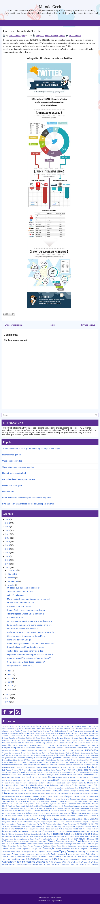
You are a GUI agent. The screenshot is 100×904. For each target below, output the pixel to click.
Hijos (16, 785)
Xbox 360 (59, 865)
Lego (33, 801)
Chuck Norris (71, 743)
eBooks (10, 762)
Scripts (59, 839)
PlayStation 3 (81, 827)
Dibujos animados (36, 757)
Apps (39, 733)
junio (10, 674)
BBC (96, 736)
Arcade (53, 733)
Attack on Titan (20, 736)
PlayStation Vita (8, 829)
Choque (55, 743)
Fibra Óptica (50, 770)
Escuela (95, 765)
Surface (95, 846)
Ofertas (80, 819)
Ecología (22, 762)
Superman (87, 846)
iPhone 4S (78, 793)
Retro (51, 836)
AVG (59, 736)
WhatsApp (40, 862)
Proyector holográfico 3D (39, 831)
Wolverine (21, 865)
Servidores (15, 841)
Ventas (84, 857)
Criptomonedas (37, 750)
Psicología (59, 831)
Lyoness (53, 804)
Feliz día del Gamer (15, 595)
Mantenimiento (26, 806)
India (31, 791)
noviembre (12, 574)
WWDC (41, 865)
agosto (11, 585)
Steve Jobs (86, 844)
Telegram (83, 849)
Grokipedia (64, 780)
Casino (86, 741)
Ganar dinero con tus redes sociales (18, 467)
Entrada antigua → (89, 325)
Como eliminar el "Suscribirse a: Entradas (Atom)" (29, 658)
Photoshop (11, 826)
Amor (30, 731)
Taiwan (12, 849)
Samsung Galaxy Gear (30, 839)
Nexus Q (94, 816)
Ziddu (89, 865)
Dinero (59, 757)
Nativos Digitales (23, 816)
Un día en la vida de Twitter (22, 31)
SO (92, 841)
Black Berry (51, 738)
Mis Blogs (71, 811)
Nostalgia (25, 819)
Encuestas (61, 765)
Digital (48, 758)
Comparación (93, 745)
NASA (14, 816)
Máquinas (44, 806)
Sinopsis (44, 841)
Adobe (21, 729)
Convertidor (82, 748)
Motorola (20, 813)
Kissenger (56, 799)
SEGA (76, 839)
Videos (55, 859)
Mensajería (84, 808)
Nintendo (6, 819)
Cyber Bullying (26, 753)
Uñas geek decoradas (12, 461)
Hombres (62, 785)
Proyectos (51, 831)
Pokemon (19, 829)
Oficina (86, 819)
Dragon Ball (55, 760)
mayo (10, 678)
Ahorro (67, 729)
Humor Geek (38, 787)
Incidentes (23, 791)
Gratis (56, 780)
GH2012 (35, 777)
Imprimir (15, 791)
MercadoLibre (7, 811)
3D (62, 726)
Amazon (24, 731)
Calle (18, 741)
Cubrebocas (72, 750)
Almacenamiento (8, 731)
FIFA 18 (77, 770)
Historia (22, 785)
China (38, 743)
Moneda (95, 811)
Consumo (60, 748)
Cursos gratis (14, 753)
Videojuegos (32, 859)
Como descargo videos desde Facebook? (26, 662)
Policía (26, 829)
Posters (61, 829)
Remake (5, 837)
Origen (43, 822)
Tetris (18, 852)
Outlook (61, 822)
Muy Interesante (84, 813)
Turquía (82, 854)
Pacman (68, 822)
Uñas (28, 856)
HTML (95, 785)
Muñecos (67, 813)
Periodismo (58, 824)
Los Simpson (17, 804)
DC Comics (76, 753)
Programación (8, 831)
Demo (14, 755)
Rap (3, 834)
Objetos (75, 819)
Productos (87, 829)
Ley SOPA (45, 801)
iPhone (61, 793)
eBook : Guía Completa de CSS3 (21, 602)
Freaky (95, 772)
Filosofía (92, 770)
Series (9, 841)
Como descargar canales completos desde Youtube (30, 643)
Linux (90, 801)
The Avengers (25, 852)
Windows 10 (75, 862)
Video (95, 856)
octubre (11, 578)
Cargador (74, 741)
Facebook (92, 767)
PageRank (86, 822)
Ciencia (88, 743)
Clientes (16, 745)
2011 (7, 698)
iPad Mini (54, 794)
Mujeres (54, 813)
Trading (22, 854)
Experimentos (54, 767)
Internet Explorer (17, 794)
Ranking (94, 831)
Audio (29, 736)
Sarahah (53, 839)
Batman (90, 736)
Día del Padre (16, 758)
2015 (7, 560)
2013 (7, 567)
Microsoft (45, 811)
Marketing (78, 806)
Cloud (21, 745)
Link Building (66, 801)
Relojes (95, 834)
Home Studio (8, 491)
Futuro (30, 775)
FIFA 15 (71, 770)
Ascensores (93, 733)
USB (49, 857)
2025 (7, 523)
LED (29, 801)
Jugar (8, 799)
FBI (20, 770)
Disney (5, 760)
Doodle (48, 760)
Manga (18, 806)
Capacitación (41, 741)
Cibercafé (81, 743)
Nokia (18, 819)
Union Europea (20, 857)
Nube (70, 819)
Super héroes (51, 846)
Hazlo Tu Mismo (85, 783)
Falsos (8, 770)
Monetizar (6, 813)
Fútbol (24, 775)
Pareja (23, 824)
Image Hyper (74, 788)
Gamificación (77, 775)
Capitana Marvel (52, 741)
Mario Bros (53, 806)
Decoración (85, 753)
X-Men (47, 865)
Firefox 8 (33, 772)
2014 (7, 564)
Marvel (85, 806)
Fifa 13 (65, 770)
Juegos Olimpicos (80, 796)
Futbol (18, 775)
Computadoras (18, 747)
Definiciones (6, 755)
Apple (34, 733)
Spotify (63, 844)
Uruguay (44, 857)
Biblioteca (21, 738)
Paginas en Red (57, 901)
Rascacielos (19, 834)
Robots (68, 836)
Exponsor (63, 767)
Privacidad (77, 829)
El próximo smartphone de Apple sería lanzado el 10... (31, 654)
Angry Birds (54, 731)
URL (39, 857)
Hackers (41, 783)
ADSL (34, 729)
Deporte (20, 755)
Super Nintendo (63, 846)
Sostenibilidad (37, 844)
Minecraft (62, 811)
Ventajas (77, 856)
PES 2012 (83, 824)
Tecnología (48, 848)
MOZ (31, 813)
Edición (39, 762)
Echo (16, 762)
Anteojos (87, 731)
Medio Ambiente (37, 808)
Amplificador (37, 731)
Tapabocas (26, 849)
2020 (7, 541)
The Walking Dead (38, 852)
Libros (54, 801)
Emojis (31, 765)
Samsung (18, 839)
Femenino (25, 770)
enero (10, 689)
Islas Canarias (46, 797)
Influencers (46, 791)
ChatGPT (26, 743)
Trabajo (15, 854)
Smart (72, 841)
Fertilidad (32, 770)
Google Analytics (70, 777)
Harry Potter (71, 783)
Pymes (88, 831)
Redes (71, 834)
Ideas (50, 788)
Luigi (48, 804)
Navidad (55, 815)
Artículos (79, 733)
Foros (55, 772)
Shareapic (33, 841)
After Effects (46, 729)
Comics (65, 745)
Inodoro (66, 791)
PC (44, 824)
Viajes (89, 857)
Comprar (6, 747)
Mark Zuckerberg (66, 806)
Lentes (38, 801)
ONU (13, 822)
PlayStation (70, 826)
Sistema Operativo (56, 841)
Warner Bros (86, 859)
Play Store (61, 827)
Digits (53, 758)
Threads (49, 852)
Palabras (5, 824)
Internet (6, 793)
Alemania (85, 729)
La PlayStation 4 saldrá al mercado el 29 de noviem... (30, 621)
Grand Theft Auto (46, 780)
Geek (28, 777)
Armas (68, 733)
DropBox (80, 760)
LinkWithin (83, 801)
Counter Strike (26, 750)
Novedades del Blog (58, 819)
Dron (74, 760)
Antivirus (94, 731)
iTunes (55, 797)
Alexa (92, 729)
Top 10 (85, 852)
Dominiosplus (40, 760)
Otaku (55, 822)
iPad (48, 793)
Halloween (50, 783)
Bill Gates (36, 738)
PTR (65, 831)
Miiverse (54, 811)
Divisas (20, 760)
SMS (88, 841)
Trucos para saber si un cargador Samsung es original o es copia (31, 448)
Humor (27, 787)
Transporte (61, 854)
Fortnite (60, 772)
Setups (22, 841)
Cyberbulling (36, 753)
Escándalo (87, 765)
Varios (63, 856)
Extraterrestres (81, 767)
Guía (17, 783)
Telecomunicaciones (62, 849)
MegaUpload (58, 808)
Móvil (26, 813)
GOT (24, 780)
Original (49, 822)
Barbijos (77, 736)
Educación (60, 762)
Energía (69, 765)
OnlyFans (6, 822)
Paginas (94, 822)
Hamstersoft (60, 783)
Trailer (54, 854)
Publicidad (71, 831)
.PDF (4, 726)
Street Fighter (17, 846)
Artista (86, 733)
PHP (18, 826)
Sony (29, 844)
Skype (67, 841)
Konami (64, 799)
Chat (19, 743)
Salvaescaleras (7, 839)
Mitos (78, 811)
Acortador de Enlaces (90, 726)
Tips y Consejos (68, 851)
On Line (94, 819)
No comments (75, 36)
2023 (7, 530)
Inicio (52, 325)
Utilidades (55, 856)
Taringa (34, 849)
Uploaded (33, 857)
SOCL (9, 844)
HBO (96, 783)
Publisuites (80, 831)
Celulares (6, 743)
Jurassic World (36, 799)
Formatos (49, 772)
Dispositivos (12, 760)
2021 (7, 538)
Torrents (92, 852)
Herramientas (7, 785)
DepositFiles (28, 755)
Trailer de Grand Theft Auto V (20, 591)
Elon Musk (22, 765)
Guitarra (23, 783)
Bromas (75, 738)
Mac (58, 804)
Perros (65, 824)
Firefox (18, 772)
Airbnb (72, 729)
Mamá (4, 806)
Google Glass (92, 777)
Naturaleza (34, 816)
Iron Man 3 (36, 796)
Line (59, 801)
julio (9, 671)
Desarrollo (51, 755)
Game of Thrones (58, 775)
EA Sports (94, 760)
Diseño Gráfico (84, 758)
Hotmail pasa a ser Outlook (14, 473)
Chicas (32, 743)
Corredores (15, 750)
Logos (95, 801)
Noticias (42, 818)
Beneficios (13, 738)
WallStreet (77, 859)
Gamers (68, 775)
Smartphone (81, 841)
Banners (64, 736)
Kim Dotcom (47, 799)
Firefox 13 (25, 772)
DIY (25, 760)
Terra (13, 852)
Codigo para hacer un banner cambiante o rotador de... (31, 632)
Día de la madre (89, 755)
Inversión (36, 793)
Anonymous (78, 731)
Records (50, 834)
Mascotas (5, 809)
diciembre (12, 570)
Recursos (58, 833)
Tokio (79, 852)
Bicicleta (29, 738)
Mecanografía (24, 809)
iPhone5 (94, 793)
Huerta (11, 788)
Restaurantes (38, 837)
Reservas (18, 837)
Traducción (30, 854)
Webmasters (8, 862)
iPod (17, 796)
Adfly (16, 729)
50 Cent (67, 726)
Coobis (90, 748)
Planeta (39, 826)
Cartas (80, 741)
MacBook (64, 804)
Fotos (79, 772)
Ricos (56, 837)
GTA (82, 780)
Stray (10, 846)
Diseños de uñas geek (12, 485)
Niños (13, 819)
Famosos (15, 770)
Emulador (53, 765)
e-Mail (86, 760)
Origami (37, 822)
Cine (10, 745)
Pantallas (12, 824)
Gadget (36, 775)
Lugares (43, 804)
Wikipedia (57, 862)
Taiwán (18, 849)
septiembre (13, 581)
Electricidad (93, 762)
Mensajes (94, 808)
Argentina (61, 733)
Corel (96, 748)
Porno (35, 829)
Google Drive (81, 777)
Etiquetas (39, 767)
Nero (68, 816)
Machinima (72, 804)
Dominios (31, 760)
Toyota (8, 854)
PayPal (39, 824)
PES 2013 (91, 824)
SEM (96, 839)
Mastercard (14, 809)
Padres (79, 822)
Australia (35, 736)
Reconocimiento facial (38, 834)
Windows (66, 862)
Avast (55, 736)
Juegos (68, 796)
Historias (30, 785)
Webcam (95, 859)
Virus (66, 859)
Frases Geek (87, 772)
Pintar (23, 827)
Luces (37, 804)
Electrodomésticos (10, 765)
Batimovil (83, 736)
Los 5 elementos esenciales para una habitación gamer (26, 498)
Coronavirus (6, 750)
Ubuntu (11, 857)
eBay (4, 762)
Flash (39, 772)
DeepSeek (94, 753)
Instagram (74, 791)
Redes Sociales (51, 36)
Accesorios (76, 726)
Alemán (79, 729)
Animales (62, 731)
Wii (52, 862)
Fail (3, 770)
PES (78, 824)
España (12, 767)
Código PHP (42, 745)
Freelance (6, 775)
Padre (75, 822)
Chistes (49, 743)
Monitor (14, 813)
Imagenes (84, 787)
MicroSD (37, 811)
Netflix (80, 815)
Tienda (56, 852)
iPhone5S (5, 797)
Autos (49, 736)
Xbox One (74, 865)
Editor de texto (49, 762)
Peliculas (50, 824)
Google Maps (7, 780)
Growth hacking (74, 780)
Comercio (58, 745)
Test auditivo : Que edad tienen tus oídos (25, 651)
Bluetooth (67, 738)
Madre (79, 804)
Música (74, 813)
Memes (67, 808)
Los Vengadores (28, 804)
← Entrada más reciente (12, 325)
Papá (19, 824)
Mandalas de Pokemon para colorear (18, 479)
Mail (89, 804)
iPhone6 (12, 797)
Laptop (91, 799)
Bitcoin (44, 738)
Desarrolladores (40, 755)
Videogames (19, 859)
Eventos (46, 767)
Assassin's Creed (8, 736)
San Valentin (44, 839)
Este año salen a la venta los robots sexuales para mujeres (28, 504)
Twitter (62, 36)
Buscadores (84, 738)
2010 (7, 702)
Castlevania (93, 741)
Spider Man (48, 844)
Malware (94, 804)
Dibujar (25, 758)
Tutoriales (90, 854)
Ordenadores (28, 822)
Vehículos (70, 857)
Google (52, 777)
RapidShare (10, 834)
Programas (20, 831)
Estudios (31, 767)
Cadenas (94, 738)
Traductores (40, 854)
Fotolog (73, 772)
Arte (74, 733)
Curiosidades (91, 750)
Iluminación (64, 788)
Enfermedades (78, 765)
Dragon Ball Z (66, 760)
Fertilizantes (41, 770)
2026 (7, 519)
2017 (7, 553)
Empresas (45, 765)
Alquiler (18, 731)
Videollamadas (45, 859)
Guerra (11, 783)
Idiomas (56, 788)
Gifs (41, 777)
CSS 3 (49, 750)
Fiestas (58, 770)
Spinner (56, 844)
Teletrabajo (93, 849)
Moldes (83, 811)
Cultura (80, 750)
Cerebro (14, 743)
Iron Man (27, 796)
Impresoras (6, 791)
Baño (71, 736)
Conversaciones (70, 748)
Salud (95, 836)
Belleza (5, 738)
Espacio (5, 767)
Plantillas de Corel (50, 827)
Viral (61, 859)
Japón (61, 796)
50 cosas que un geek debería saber (23, 588)
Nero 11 (74, 816)
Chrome (62, 743)
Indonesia (37, 791)
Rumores (88, 836)
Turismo (76, 854)
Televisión (6, 852)
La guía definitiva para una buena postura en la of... (29, 625)
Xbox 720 (66, 865)
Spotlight (69, 844)
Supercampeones (76, 846)
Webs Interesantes (24, 861)
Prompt (27, 831)
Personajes (72, 824)
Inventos (27, 793)
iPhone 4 (69, 793)
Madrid (84, 804)
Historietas (38, 785)
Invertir (42, 794)
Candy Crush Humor (16, 617)
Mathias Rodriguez (17, 36)
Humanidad (19, 788)
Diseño (74, 757)
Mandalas (11, 806)
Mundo (60, 813)
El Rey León (82, 762)
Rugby (82, 837)
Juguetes (14, 799)
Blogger (60, 738)
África (39, 729)
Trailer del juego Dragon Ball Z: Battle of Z (25, 614)
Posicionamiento (52, 829)
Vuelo (71, 859)
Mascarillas (93, 806)
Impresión (94, 788)
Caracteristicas (64, 741)
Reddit (66, 834)
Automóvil (43, 736)
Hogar (46, 785)
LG (51, 801)
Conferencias (40, 748)
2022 (7, 534)
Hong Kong (82, 785)
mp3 (41, 813)
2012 (7, 694)
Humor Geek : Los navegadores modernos (26, 610)
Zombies (94, 865)
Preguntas (68, 829)
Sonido (23, 844)
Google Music (18, 780)
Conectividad (30, 748)
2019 (7, 545)
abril (10, 682)
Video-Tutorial (8, 859)
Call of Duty (11, 740)
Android (46, 731)
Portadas (42, 829)
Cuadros (55, 750)
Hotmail (89, 785)
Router (77, 837)
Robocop (61, 837)
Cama (23, 741)
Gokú (45, 777)
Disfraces (94, 758)
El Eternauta (71, 762)
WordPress (33, 865)
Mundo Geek (50, 6)
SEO (4, 841)
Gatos (23, 777)
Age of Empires (57, 729)
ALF (96, 729)
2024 (7, 527)
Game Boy (48, 775)
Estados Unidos (22, 767)
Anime (69, 731)
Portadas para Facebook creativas (22, 628)
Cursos (5, 753)
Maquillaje (36, 806)
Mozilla (37, 813)
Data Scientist (60, 753)
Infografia (40, 36)
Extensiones (71, 767)
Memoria (75, 808)
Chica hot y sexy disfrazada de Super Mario (26, 636)
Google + (60, 777)
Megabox (49, 809)
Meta (15, 811)
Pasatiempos (31, 824)
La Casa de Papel (74, 799)
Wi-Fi (48, 862)
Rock (72, 837)
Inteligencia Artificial (88, 791)
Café (4, 741)
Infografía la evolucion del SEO (20, 666)
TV (97, 854)
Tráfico (47, 854)
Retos (46, 836)
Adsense (28, 729)
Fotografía (67, 772)
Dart (43, 753)
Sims (39, 841)
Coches (27, 745)
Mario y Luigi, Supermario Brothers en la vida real (28, 599)
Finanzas (11, 772)
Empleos (37, 765)
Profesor (95, 829)
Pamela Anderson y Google (19, 640)
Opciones (18, 822)
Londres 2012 (7, 804)
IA (46, 788)
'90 (8, 726)
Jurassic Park (23, 799)
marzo (10, 685)
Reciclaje (27, 834)
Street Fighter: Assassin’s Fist (34, 846)
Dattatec (69, 753)
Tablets (5, 849)
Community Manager (78, 745)
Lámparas (84, 799)
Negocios (63, 816)
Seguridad (83, 839)
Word (27, 865)
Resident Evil (28, 836)
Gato (18, 777)
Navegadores (45, 815)
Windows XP (12, 865)
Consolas (51, 747)
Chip (43, 743)
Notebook (32, 819)
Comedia (51, 745)
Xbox (53, 865)
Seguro (91, 839)
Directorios (66, 758)
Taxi (40, 849)
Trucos (69, 854)
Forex (43, 772)
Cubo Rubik (63, 750)
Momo (89, 811)
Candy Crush (31, 741)
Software (15, 843)
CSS (45, 750)
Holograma (54, 785)
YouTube (82, 864)
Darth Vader (49, 753)
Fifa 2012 (84, 770)
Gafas (42, 775)
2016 (7, 556)
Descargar (61, 755)
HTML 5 (5, 788)
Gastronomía (11, 777)
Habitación (32, 783)
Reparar (11, 836)
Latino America (21, 801)
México (21, 811)
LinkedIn (76, 801)
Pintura (29, 826)
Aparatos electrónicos (10, 733)
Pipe (33, 827)
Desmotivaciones (74, 755)
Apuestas (46, 733)
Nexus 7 (87, 816)
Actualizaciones (8, 729)
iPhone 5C (86, 794)
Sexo (27, 841)
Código (33, 745)
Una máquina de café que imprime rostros (25, 647)
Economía (32, 762)
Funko (13, 775)
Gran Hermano (33, 780)
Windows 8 (85, 862)
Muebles (47, 813)
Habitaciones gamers (11, 455)
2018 (7, 549)
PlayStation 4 (92, 826)
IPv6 (21, 797)
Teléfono (75, 848)
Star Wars (77, 844)
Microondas (29, 811)
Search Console (67, 839)
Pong (31, 829)
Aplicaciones (24, 733)
